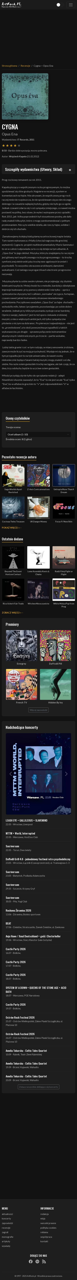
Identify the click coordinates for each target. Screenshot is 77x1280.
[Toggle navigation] (70, 5)
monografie (7, 1237)
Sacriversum (12, 846)
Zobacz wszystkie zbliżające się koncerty (38, 1087)
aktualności (7, 1214)
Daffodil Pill (55, 663)
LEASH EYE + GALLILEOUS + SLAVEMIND (26, 820)
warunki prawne (48, 1223)
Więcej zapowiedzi (38, 710)
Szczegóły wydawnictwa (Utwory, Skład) (33, 169)
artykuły (6, 1241)
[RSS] (44, 1261)
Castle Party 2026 (16, 949)
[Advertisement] (38, 34)
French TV (21, 702)
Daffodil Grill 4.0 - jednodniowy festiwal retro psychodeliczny (38, 859)
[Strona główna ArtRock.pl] (11, 4)
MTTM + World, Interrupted (20, 833)
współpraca (46, 1237)
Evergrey (21, 663)
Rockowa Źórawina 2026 (18, 910)
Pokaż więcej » (11, 527)
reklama (44, 1232)
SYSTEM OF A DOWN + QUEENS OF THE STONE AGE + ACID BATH (36, 990)
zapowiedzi (7, 1223)
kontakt (44, 1241)
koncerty (6, 1218)
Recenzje (25, 65)
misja (42, 1218)
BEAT (8, 923)
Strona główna (9, 65)
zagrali (5, 1232)
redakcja (44, 1214)
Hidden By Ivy (55, 702)
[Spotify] (37, 1261)
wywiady (6, 1246)
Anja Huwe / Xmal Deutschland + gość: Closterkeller (33, 936)
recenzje (6, 1227)
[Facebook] (31, 1261)
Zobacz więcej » (11, 612)
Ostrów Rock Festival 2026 (20, 1017)
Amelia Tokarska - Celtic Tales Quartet (26, 1051)
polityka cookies (48, 1227)
